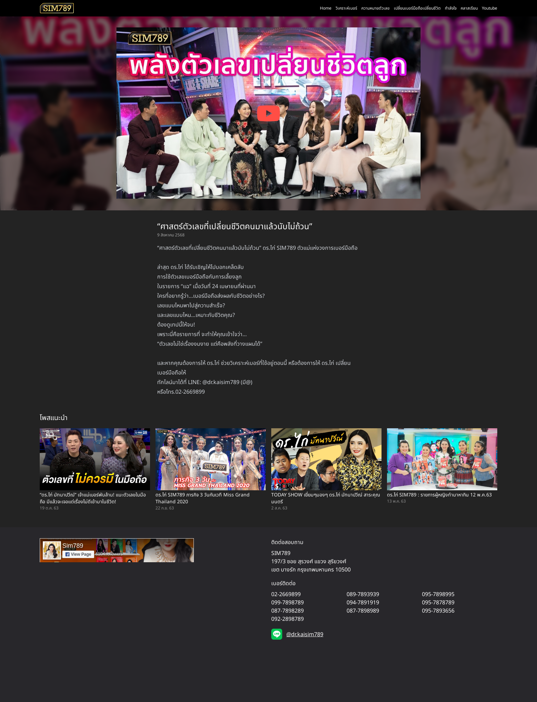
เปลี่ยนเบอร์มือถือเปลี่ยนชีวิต (417, 8)
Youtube (489, 8)
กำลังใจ (451, 8)
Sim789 (72, 545)
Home (326, 8)
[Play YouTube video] (268, 113)
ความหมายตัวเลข (375, 8)
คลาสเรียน (469, 8)
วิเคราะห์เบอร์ (346, 8)
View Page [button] (78, 554)
